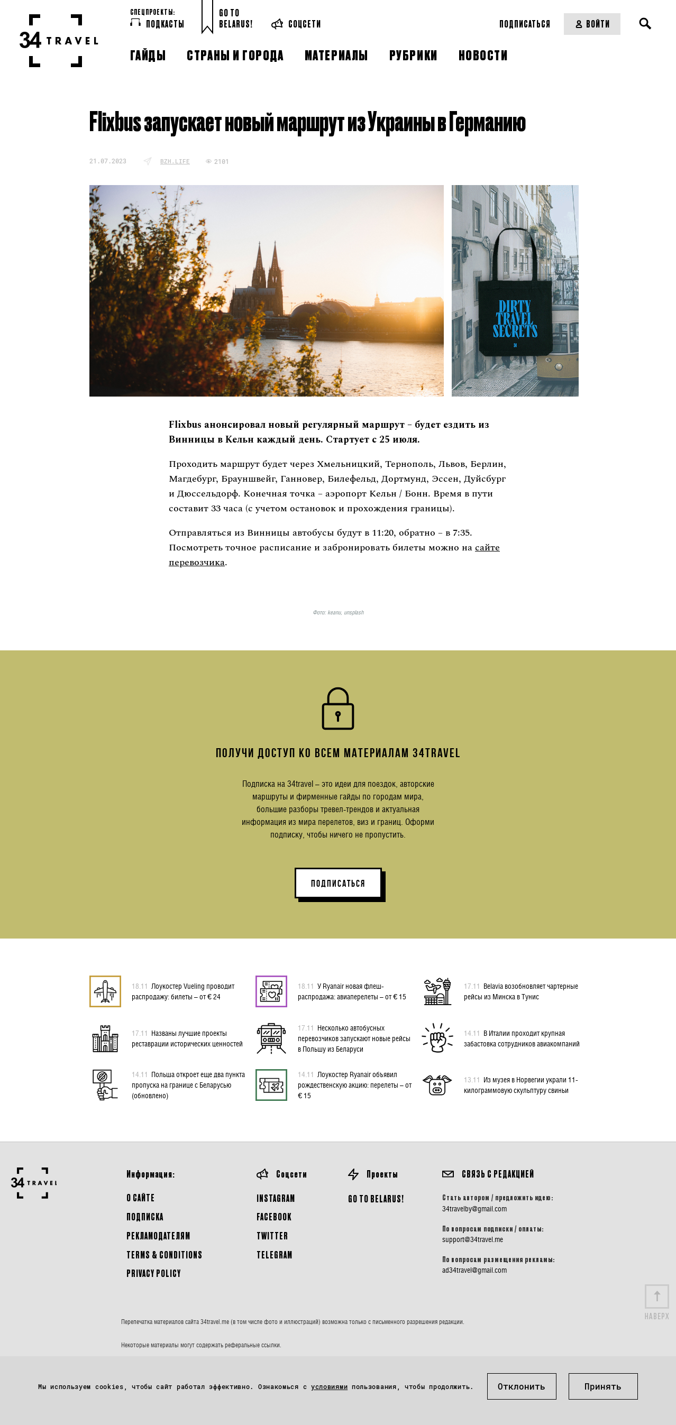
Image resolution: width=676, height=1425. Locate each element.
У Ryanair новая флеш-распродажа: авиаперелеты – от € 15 (352, 991)
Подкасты (157, 23)
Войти (592, 23)
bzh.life (175, 161)
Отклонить (521, 1386)
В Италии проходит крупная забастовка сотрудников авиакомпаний (522, 1038)
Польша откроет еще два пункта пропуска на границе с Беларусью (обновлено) (188, 1084)
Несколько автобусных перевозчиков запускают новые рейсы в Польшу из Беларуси (354, 1038)
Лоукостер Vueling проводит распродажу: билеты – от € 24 (183, 991)
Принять (603, 1386)
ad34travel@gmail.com (474, 1270)
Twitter (272, 1235)
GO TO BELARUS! (376, 1198)
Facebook (274, 1216)
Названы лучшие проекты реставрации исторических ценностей (187, 1038)
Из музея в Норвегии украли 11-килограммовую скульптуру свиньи (521, 1084)
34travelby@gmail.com (474, 1209)
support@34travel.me (472, 1239)
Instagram (276, 1198)
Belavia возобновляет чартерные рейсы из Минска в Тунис (521, 991)
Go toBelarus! (236, 18)
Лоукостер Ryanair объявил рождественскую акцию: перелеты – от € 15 (355, 1084)
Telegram (275, 1254)
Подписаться (525, 23)
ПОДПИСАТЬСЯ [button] (338, 883)
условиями (329, 1386)
